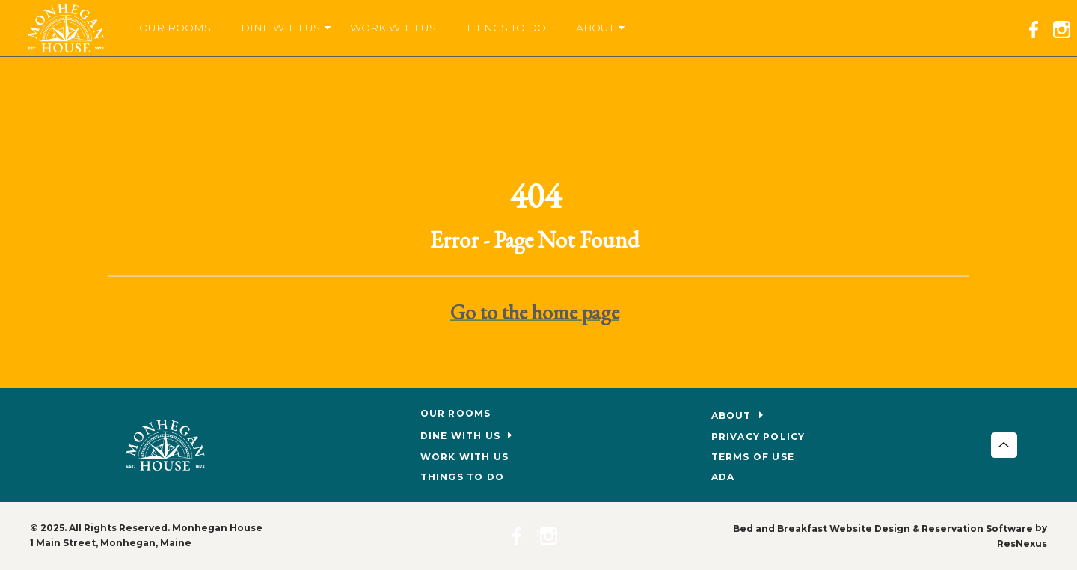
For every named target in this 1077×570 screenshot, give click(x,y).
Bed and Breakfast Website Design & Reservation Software (883, 528)
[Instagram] (1065, 27)
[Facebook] (1038, 27)
